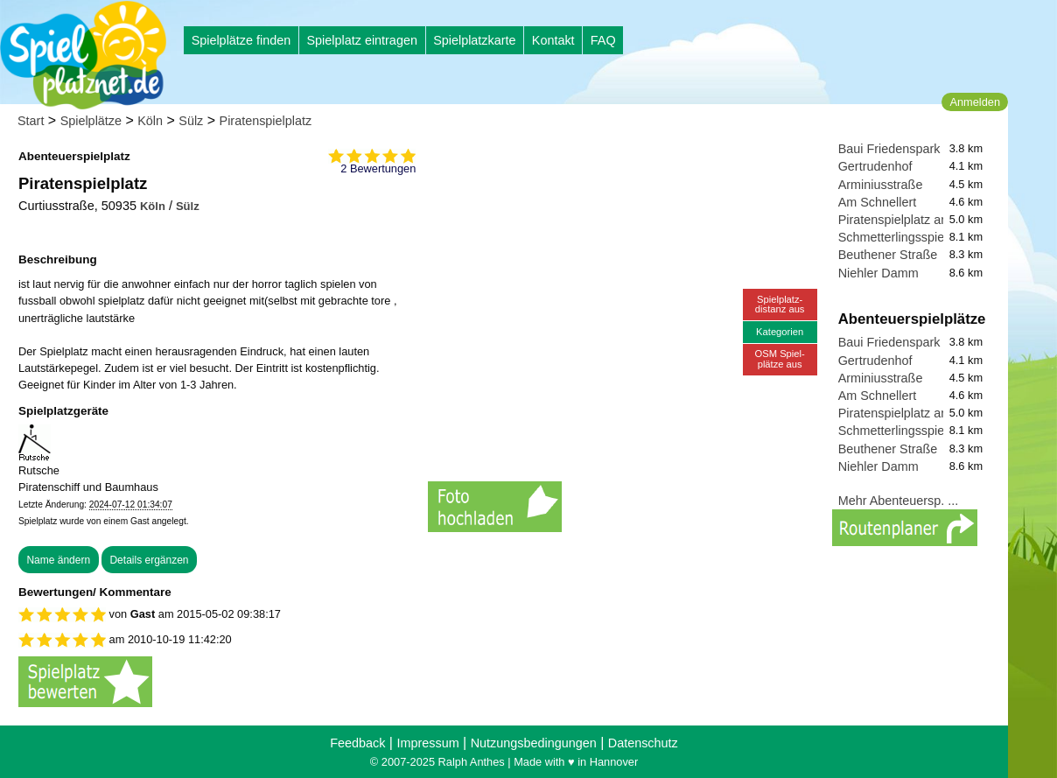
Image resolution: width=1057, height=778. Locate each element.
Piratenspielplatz (266, 121)
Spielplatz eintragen (361, 40)
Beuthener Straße (888, 255)
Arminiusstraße (880, 185)
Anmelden (974, 102)
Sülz (190, 121)
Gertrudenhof (875, 166)
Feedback (357, 743)
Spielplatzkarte (474, 40)
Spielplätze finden (241, 40)
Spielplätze (91, 121)
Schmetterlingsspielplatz (906, 237)
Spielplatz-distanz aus (780, 304)
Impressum (427, 743)
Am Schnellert (877, 202)
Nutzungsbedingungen (534, 743)
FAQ (603, 40)
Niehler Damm (878, 273)
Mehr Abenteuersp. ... (898, 501)
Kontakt (553, 40)
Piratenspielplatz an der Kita (916, 220)
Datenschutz (643, 743)
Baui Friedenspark (889, 149)
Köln (150, 121)
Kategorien (779, 331)
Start (31, 121)
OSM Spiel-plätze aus (780, 358)
